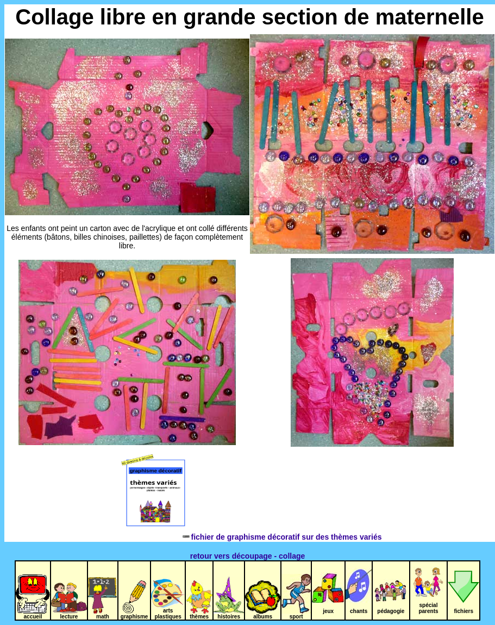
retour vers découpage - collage (247, 556)
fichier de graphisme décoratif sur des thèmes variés (250, 537)
